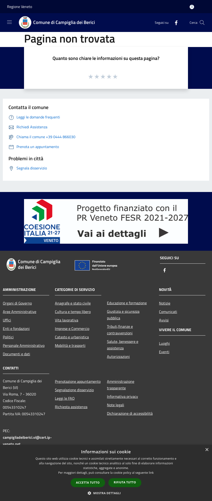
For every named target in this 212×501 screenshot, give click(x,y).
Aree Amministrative (19, 311)
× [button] (206, 450)
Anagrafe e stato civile (73, 303)
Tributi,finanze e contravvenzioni (120, 330)
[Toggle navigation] (9, 22)
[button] (106, 493)
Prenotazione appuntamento (78, 381)
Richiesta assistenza (71, 407)
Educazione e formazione (127, 303)
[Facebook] (174, 22)
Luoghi (164, 343)
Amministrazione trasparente (120, 385)
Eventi (164, 352)
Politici (8, 337)
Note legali (115, 405)
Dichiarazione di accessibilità (130, 413)
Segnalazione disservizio (74, 390)
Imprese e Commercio (72, 328)
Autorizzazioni (118, 356)
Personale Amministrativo (24, 345)
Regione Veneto (19, 6)
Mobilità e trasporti (70, 345)
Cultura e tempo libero (73, 311)
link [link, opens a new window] (151, 473)
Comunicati (168, 311)
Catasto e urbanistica (72, 337)
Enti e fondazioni (16, 328)
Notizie (164, 303)
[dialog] (106, 473)
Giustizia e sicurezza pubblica (123, 315)
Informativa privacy (122, 396)
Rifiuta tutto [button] (125, 482)
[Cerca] (202, 22)
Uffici (7, 320)
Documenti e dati (16, 354)
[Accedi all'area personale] (191, 6)
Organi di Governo (17, 303)
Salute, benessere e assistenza (122, 345)
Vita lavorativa (66, 320)
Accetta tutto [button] (88, 483)
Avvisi (164, 320)
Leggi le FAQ (65, 398)
